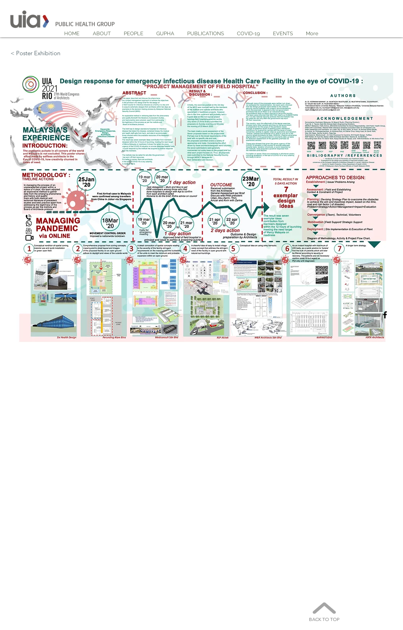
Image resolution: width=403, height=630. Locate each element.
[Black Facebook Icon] (385, 315)
